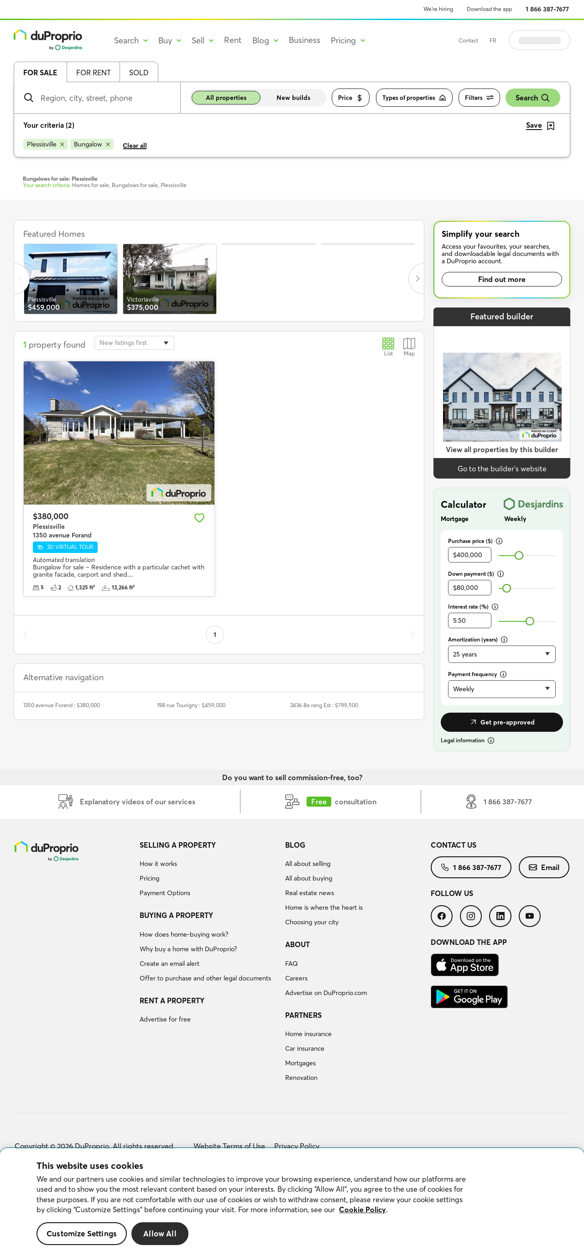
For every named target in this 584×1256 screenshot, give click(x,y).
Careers (296, 978)
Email (544, 867)
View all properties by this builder (502, 449)
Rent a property (172, 1000)
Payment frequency (477, 674)
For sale (40, 72)
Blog (295, 844)
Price (350, 98)
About (297, 944)
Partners (303, 1015)
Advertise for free (165, 1019)
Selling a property (178, 844)
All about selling (307, 864)
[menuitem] (209, 870)
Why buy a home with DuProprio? (188, 949)
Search (533, 98)
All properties (226, 98)
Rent (233, 40)
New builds (293, 98)
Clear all (135, 145)
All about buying (308, 878)
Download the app (489, 8)
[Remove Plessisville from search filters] (45, 144)
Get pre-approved (502, 722)
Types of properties (414, 98)
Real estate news (309, 893)
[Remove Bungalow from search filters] (92, 144)
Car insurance (304, 1048)
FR (515, 40)
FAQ (291, 963)
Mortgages (300, 1063)
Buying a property (176, 915)
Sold (139, 72)
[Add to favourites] (199, 518)
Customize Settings (82, 1233)
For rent (93, 72)
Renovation (301, 1078)
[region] (292, 1202)
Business (304, 40)
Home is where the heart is (324, 907)
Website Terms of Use (229, 1146)
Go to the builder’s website (502, 468)
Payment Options (165, 893)
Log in (551, 40)
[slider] (519, 555)
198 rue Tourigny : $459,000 (191, 705)
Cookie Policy (362, 1209)
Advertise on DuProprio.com (326, 993)
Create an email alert (169, 963)
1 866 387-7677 (547, 9)
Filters (479, 98)
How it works (158, 864)
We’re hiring (438, 8)
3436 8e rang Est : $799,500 (324, 705)
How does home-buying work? (184, 934)
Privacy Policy (296, 1146)
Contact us (453, 844)
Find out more (502, 279)
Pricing (149, 878)
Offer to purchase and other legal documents (205, 978)
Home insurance (308, 1034)
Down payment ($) (476, 573)
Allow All (160, 1233)
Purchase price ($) (475, 540)
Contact (491, 40)
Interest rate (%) (473, 606)
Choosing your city (312, 922)
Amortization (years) (477, 639)
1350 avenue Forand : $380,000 (61, 705)
